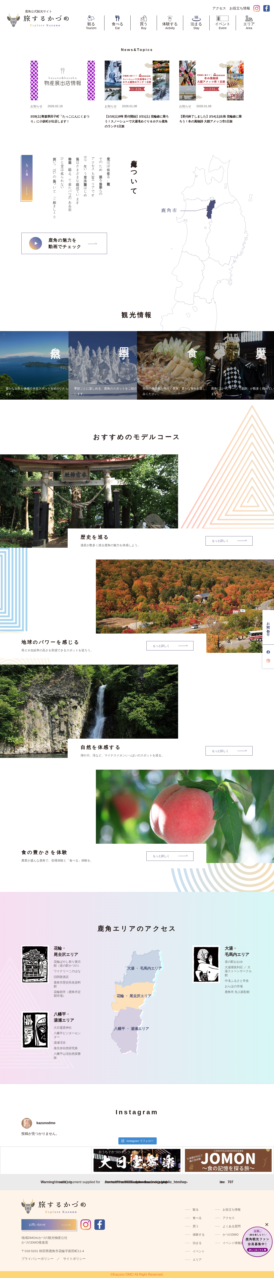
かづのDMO (231, 1234)
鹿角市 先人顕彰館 (237, 992)
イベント (199, 1251)
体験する (199, 1234)
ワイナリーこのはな (67, 971)
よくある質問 (232, 1226)
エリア (197, 1259)
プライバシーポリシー (37, 1258)
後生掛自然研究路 (66, 1048)
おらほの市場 (234, 986)
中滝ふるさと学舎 (237, 980)
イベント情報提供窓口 (238, 1242)
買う (196, 1226)
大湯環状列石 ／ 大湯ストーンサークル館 (238, 971)
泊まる (197, 1242)
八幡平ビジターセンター (67, 1035)
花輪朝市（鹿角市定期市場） (67, 993)
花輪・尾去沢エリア (66, 951)
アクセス (229, 1217)
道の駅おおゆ (234, 961)
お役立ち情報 (232, 1209)
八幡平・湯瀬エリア (64, 1017)
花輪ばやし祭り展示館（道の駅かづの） (67, 963)
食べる (197, 1217)
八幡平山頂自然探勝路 (67, 1055)
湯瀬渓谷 (60, 1042)
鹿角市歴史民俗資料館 (67, 984)
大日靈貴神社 (63, 1027)
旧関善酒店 (61, 977)
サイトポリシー (74, 1258)
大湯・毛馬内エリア (237, 951)
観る (196, 1209)
